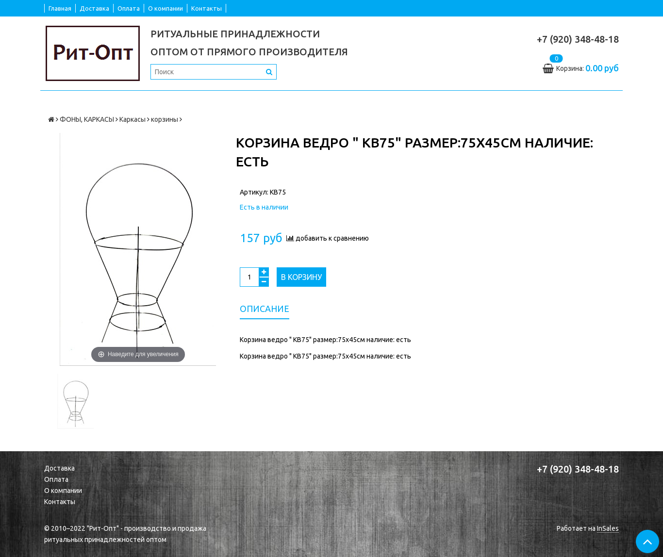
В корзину (301, 277)
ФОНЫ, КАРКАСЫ (87, 119)
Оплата (128, 8)
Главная (60, 8)
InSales (608, 528)
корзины (164, 119)
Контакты (206, 8)
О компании (165, 8)
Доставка (94, 8)
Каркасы (132, 119)
